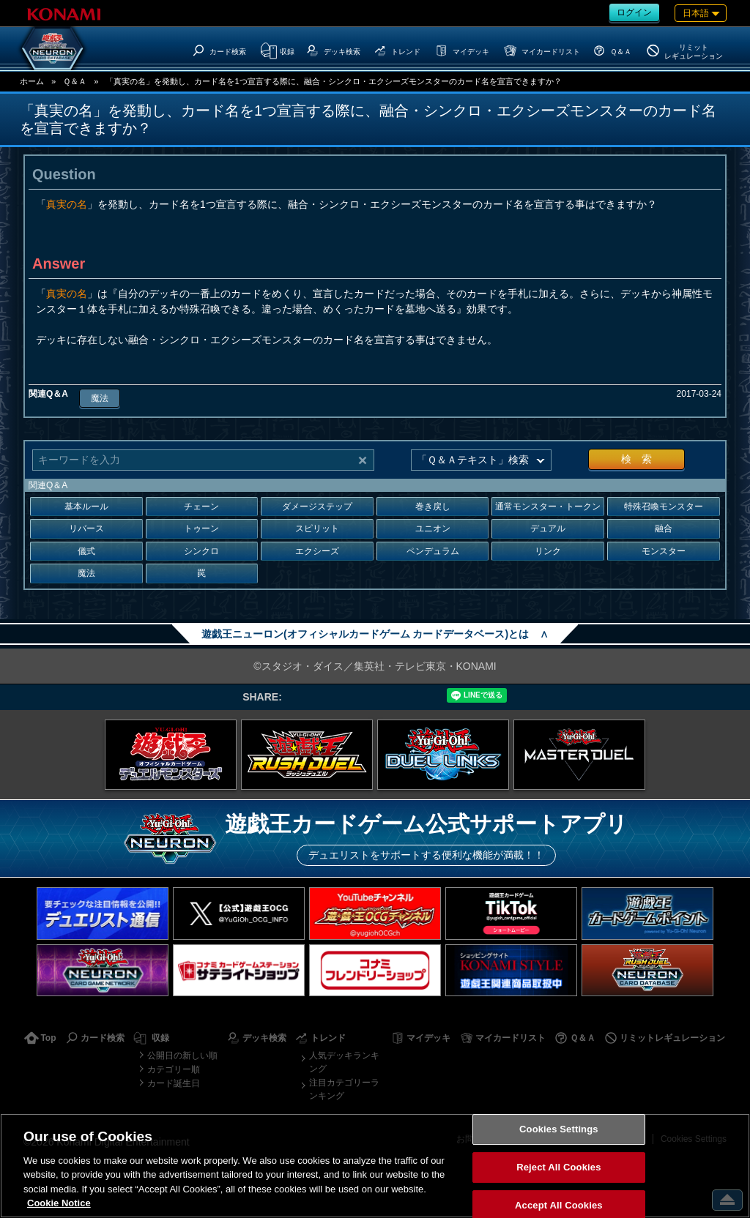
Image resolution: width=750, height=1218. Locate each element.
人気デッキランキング (344, 1062)
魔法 (99, 398)
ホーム (32, 81)
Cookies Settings (558, 1129)
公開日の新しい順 (182, 1055)
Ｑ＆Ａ (74, 81)
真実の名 (66, 204)
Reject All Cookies (558, 1167)
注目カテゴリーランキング (344, 1089)
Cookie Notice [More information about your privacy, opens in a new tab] (59, 1203)
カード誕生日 (173, 1083)
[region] (375, 1165)
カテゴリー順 (173, 1069)
